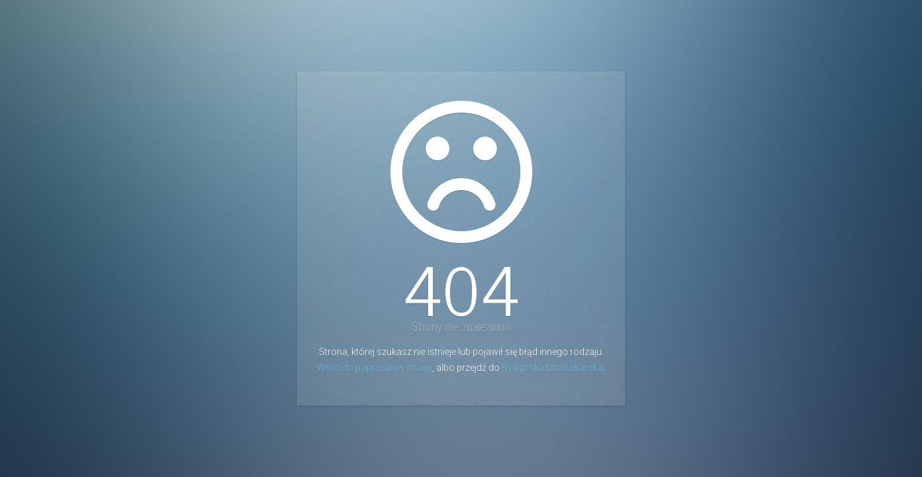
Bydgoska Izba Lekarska (552, 367)
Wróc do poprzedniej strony (374, 367)
